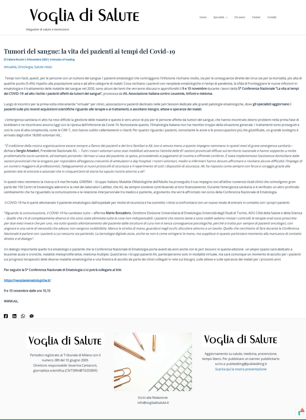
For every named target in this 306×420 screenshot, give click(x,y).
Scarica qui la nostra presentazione (241, 369)
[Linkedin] (14, 316)
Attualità (10, 67)
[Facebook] (6, 316)
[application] (234, 17)
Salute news (43, 67)
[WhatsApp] (23, 316)
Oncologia (25, 67)
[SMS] (32, 316)
